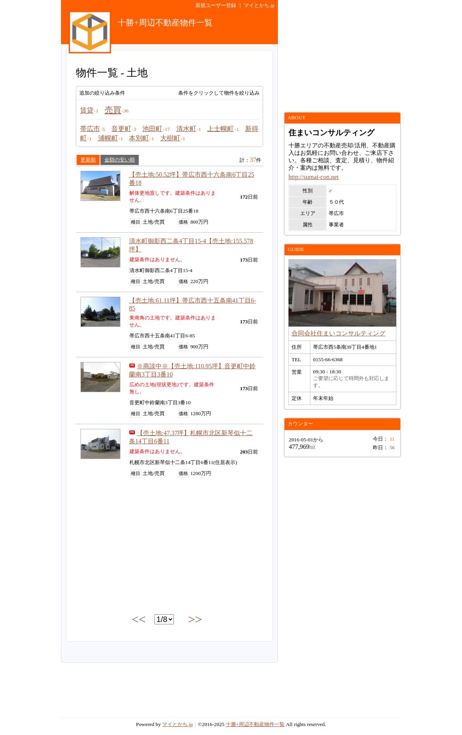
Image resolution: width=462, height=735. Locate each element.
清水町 (186, 129)
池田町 (152, 129)
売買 (113, 110)
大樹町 (170, 138)
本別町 (139, 138)
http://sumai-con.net (313, 177)
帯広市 (90, 129)
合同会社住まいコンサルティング (338, 333)
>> (195, 619)
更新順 (88, 160)
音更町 (121, 129)
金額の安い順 (119, 160)
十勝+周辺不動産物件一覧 (255, 724)
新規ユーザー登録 (215, 5)
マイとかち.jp (259, 5)
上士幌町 (220, 129)
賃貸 (86, 110)
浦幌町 (108, 138)
